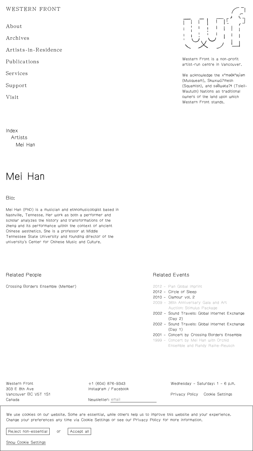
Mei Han (25, 144)
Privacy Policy (184, 394)
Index (12, 130)
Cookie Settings (218, 394)
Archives (18, 38)
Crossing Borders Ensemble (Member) (41, 286)
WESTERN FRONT (33, 9)
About (14, 26)
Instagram (97, 389)
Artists (19, 137)
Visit (12, 97)
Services (17, 73)
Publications (22, 61)
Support (16, 85)
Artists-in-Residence (34, 50)
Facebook (120, 389)
